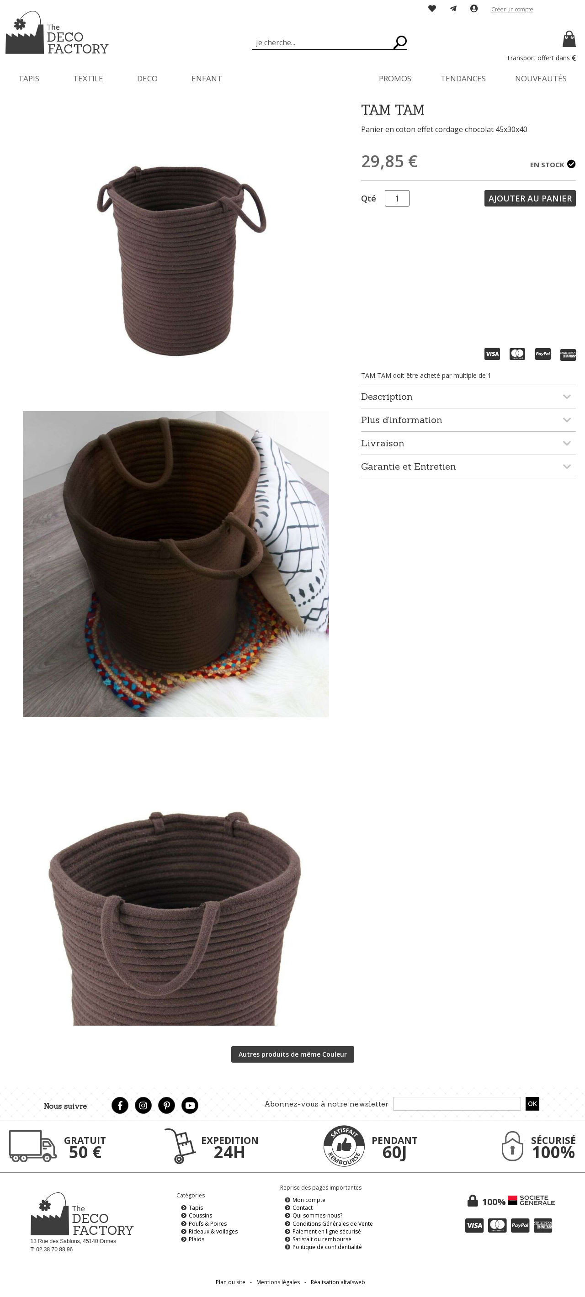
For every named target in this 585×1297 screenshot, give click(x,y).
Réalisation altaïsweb (338, 1282)
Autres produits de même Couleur (293, 1054)
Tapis (196, 1208)
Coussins (200, 1215)
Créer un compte (512, 9)
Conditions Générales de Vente (332, 1224)
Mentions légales (278, 1282)
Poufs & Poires (208, 1224)
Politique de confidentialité (327, 1247)
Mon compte (308, 1200)
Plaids (196, 1239)
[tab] (468, 396)
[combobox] (329, 42)
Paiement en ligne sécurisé (326, 1231)
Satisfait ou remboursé (321, 1239)
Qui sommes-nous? (317, 1215)
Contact (302, 1208)
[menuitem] (29, 78)
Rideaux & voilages (213, 1231)
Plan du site (230, 1282)
